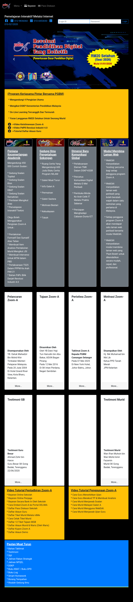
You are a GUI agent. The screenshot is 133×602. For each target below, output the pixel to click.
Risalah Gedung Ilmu (18, 582)
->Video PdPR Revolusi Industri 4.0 (28, 127)
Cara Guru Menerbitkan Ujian (86, 494)
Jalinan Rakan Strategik (20, 558)
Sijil (10, 555)
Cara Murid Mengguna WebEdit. (88, 508)
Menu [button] (17, 6)
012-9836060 (19, 21)
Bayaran (30, 6)
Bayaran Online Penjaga (20, 498)
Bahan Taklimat (16, 548)
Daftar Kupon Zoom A (19, 528)
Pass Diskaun (46, 6)
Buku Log (13, 572)
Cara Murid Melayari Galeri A (86, 505)
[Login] (74, 21)
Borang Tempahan (17, 579)
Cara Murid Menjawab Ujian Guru (88, 511)
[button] (14, 59)
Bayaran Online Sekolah (20, 494)
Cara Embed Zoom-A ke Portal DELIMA (27, 505)
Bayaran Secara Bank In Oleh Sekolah (27, 501)
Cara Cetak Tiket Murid (19, 518)
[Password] (105, 21)
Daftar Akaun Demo (18, 532)
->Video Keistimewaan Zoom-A (26, 124)
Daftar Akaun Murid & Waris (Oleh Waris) (28, 525)
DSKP (11, 565)
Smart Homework (17, 576)
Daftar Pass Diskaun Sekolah (22, 508)
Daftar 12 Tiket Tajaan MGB (22, 522)
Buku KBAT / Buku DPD (20, 569)
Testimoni (13, 552)
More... (18, 386)
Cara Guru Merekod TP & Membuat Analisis (94, 498)
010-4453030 (38, 21)
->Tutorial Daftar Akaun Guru (24, 131)
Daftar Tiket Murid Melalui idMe (24, 515)
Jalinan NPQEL (15, 562)
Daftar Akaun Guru (17, 511)
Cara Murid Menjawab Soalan (87, 501)
